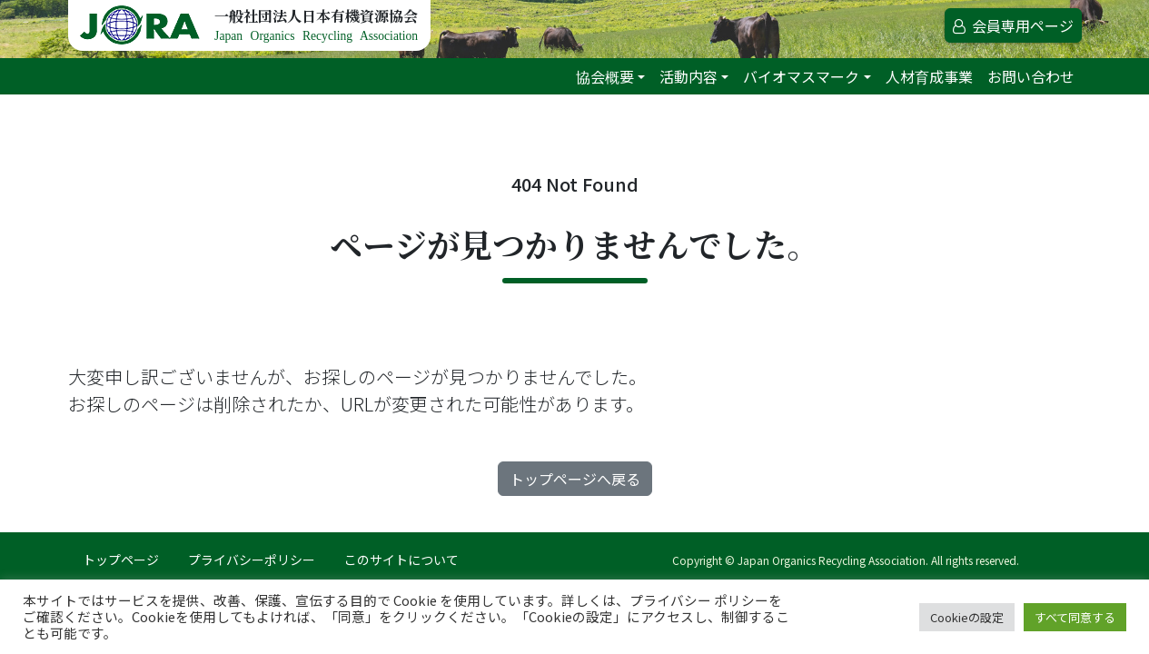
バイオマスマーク (801, 76)
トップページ (121, 559)
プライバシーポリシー (251, 559)
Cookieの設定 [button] (967, 617)
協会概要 (605, 76)
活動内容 (688, 76)
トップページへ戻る (575, 479)
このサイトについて (401, 559)
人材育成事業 (929, 76)
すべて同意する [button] (1075, 617)
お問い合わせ (1031, 76)
